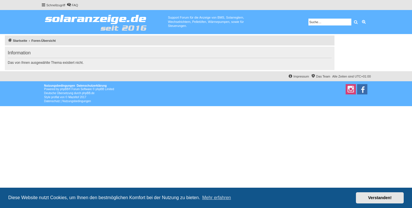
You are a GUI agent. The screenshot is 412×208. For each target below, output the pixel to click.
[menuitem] (72, 5)
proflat (55, 97)
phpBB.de (88, 93)
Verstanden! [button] (380, 197)
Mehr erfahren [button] (216, 197)
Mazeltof (73, 97)
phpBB (64, 89)
